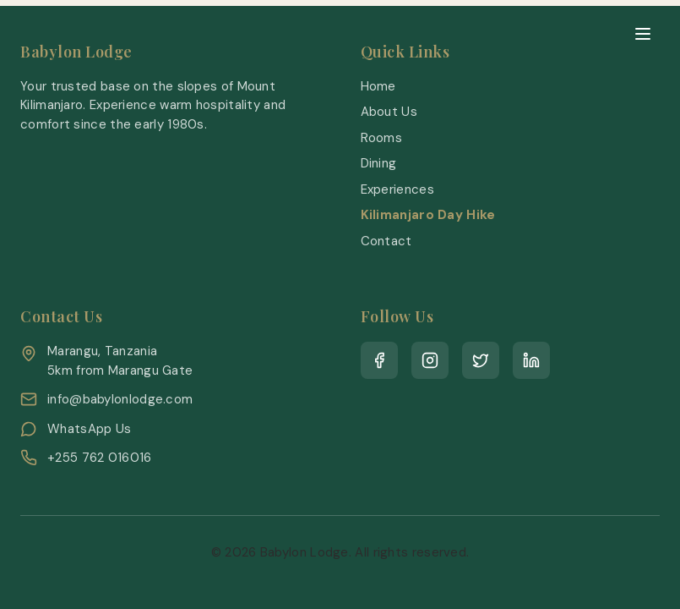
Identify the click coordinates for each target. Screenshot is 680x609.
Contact (386, 241)
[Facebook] (379, 360)
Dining (379, 163)
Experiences (397, 189)
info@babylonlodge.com (120, 399)
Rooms (382, 137)
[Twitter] (480, 360)
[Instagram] (430, 360)
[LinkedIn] (531, 360)
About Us (389, 111)
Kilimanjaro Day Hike (428, 214)
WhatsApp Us (89, 428)
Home (378, 86)
